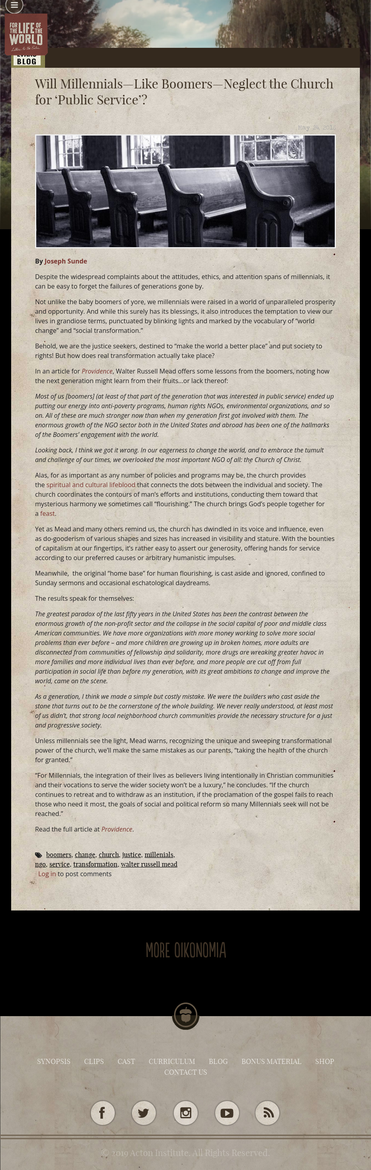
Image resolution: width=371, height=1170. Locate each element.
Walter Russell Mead (149, 864)
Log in (47, 873)
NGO (40, 864)
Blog (218, 1061)
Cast (126, 1061)
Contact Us (185, 1072)
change (85, 855)
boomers (58, 855)
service (59, 864)
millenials (159, 855)
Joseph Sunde (66, 261)
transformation (95, 864)
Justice (131, 855)
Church (109, 855)
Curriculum (172, 1061)
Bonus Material (271, 1061)
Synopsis (54, 1061)
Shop (324, 1061)
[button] (14, 8)
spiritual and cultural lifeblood (91, 484)
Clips (94, 1061)
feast (47, 513)
